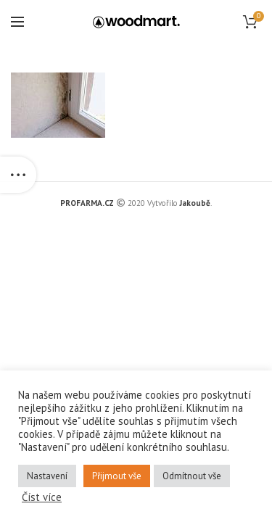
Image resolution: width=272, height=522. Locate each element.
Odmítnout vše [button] (191, 476)
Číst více (42, 497)
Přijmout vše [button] (116, 476)
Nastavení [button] (47, 476)
